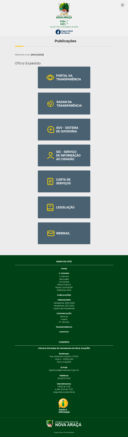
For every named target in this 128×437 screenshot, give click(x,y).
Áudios (64, 319)
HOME (64, 269)
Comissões (64, 282)
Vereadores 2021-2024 (64, 306)
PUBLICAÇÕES (64, 295)
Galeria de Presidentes (64, 309)
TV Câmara (64, 322)
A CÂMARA (64, 273)
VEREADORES (64, 300)
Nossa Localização (64, 287)
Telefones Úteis (64, 290)
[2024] (34, 55)
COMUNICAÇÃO (64, 313)
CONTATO (64, 332)
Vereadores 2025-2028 (64, 303)
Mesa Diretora (64, 285)
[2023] (41, 55)
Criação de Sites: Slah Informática (64, 432)
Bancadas (64, 279)
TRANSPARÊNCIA (64, 327)
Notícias (64, 317)
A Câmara (64, 276)
